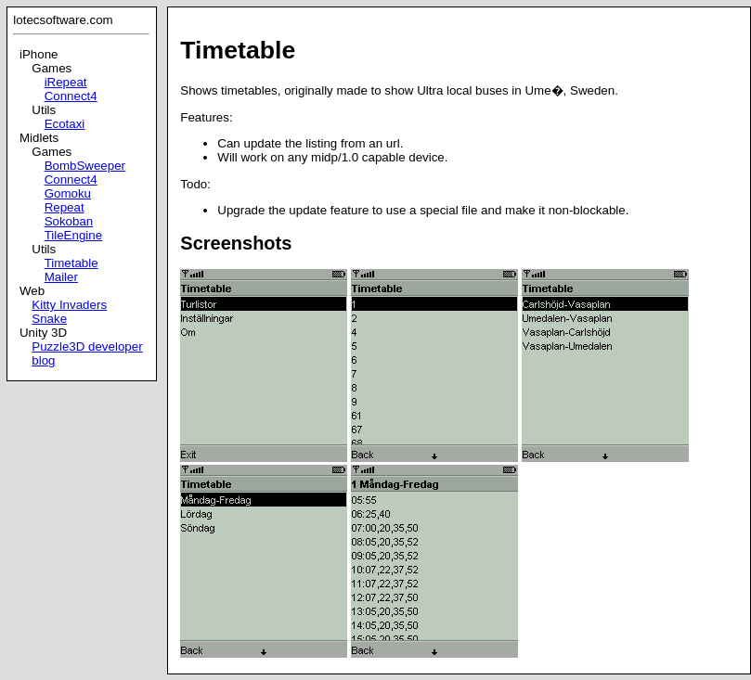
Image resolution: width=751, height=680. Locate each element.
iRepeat (66, 82)
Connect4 (71, 96)
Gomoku (68, 193)
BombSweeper (85, 166)
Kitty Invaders (69, 305)
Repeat (64, 207)
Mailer (61, 277)
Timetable (71, 263)
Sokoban (69, 221)
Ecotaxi (65, 124)
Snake (49, 319)
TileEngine (73, 235)
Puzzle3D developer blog (87, 353)
